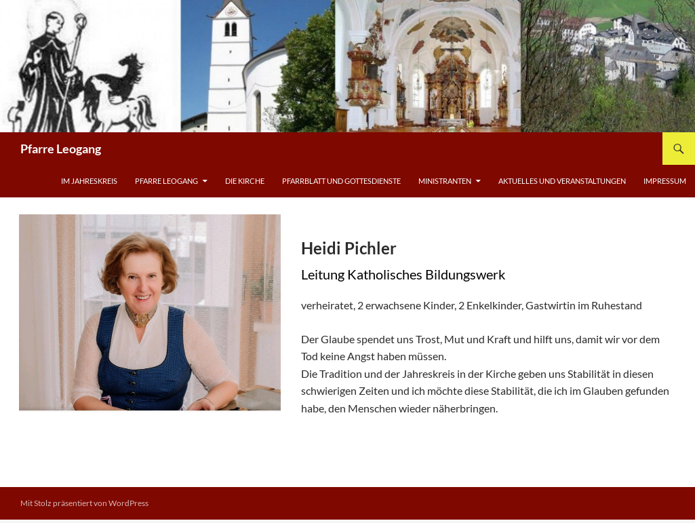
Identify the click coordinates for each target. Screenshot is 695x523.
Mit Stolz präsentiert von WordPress (84, 503)
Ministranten (444, 180)
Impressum (664, 180)
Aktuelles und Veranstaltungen (562, 180)
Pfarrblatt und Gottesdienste (341, 180)
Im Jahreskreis (89, 180)
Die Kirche (244, 180)
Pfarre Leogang (60, 148)
